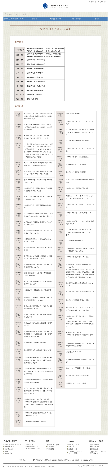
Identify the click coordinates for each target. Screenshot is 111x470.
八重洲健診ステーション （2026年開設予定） (75, 452)
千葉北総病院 (50, 449)
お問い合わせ (103, 2)
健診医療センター (73, 448)
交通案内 (92, 2)
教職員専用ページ (45, 466)
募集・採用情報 (76, 19)
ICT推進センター (94, 448)
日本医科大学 (29, 444)
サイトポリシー (27, 466)
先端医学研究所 (94, 449)
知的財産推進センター (96, 444)
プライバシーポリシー (12, 466)
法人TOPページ (12, 14)
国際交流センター (94, 446)
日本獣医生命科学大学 (32, 446)
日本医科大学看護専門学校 (33, 448)
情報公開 (35, 19)
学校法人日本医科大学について (14, 19)
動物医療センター (73, 449)
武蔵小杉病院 (50, 446)
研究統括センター (94, 453)
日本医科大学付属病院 (53, 444)
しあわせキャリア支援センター (98, 451)
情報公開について (9, 446)
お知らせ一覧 (8, 453)
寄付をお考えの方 (55, 19)
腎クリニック (72, 446)
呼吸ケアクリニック (74, 444)
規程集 (97, 19)
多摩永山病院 (50, 448)
